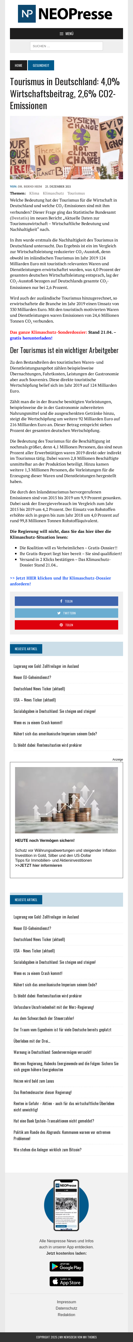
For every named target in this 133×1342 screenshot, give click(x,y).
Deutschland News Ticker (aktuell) (39, 689)
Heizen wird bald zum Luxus (34, 1081)
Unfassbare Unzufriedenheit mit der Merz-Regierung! (54, 1007)
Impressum (66, 1302)
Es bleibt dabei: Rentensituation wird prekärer (48, 745)
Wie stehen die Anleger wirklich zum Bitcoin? (48, 1150)
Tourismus (76, 193)
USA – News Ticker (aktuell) (35, 700)
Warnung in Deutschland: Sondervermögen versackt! (52, 1052)
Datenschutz (66, 1308)
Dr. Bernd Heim (30, 186)
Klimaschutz (53, 193)
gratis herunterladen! (31, 338)
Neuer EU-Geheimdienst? (32, 677)
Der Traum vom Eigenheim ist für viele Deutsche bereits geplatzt (62, 1030)
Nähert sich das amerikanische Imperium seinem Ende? (55, 734)
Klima (34, 193)
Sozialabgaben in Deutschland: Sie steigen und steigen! (55, 711)
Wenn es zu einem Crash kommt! (38, 722)
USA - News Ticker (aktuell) (34, 951)
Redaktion (66, 1315)
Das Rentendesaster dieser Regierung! (43, 1092)
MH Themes (90, 1337)
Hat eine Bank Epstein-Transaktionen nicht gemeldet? (54, 1121)
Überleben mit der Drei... (32, 1041)
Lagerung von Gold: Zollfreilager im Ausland (46, 666)
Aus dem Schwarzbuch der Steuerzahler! (44, 1018)
